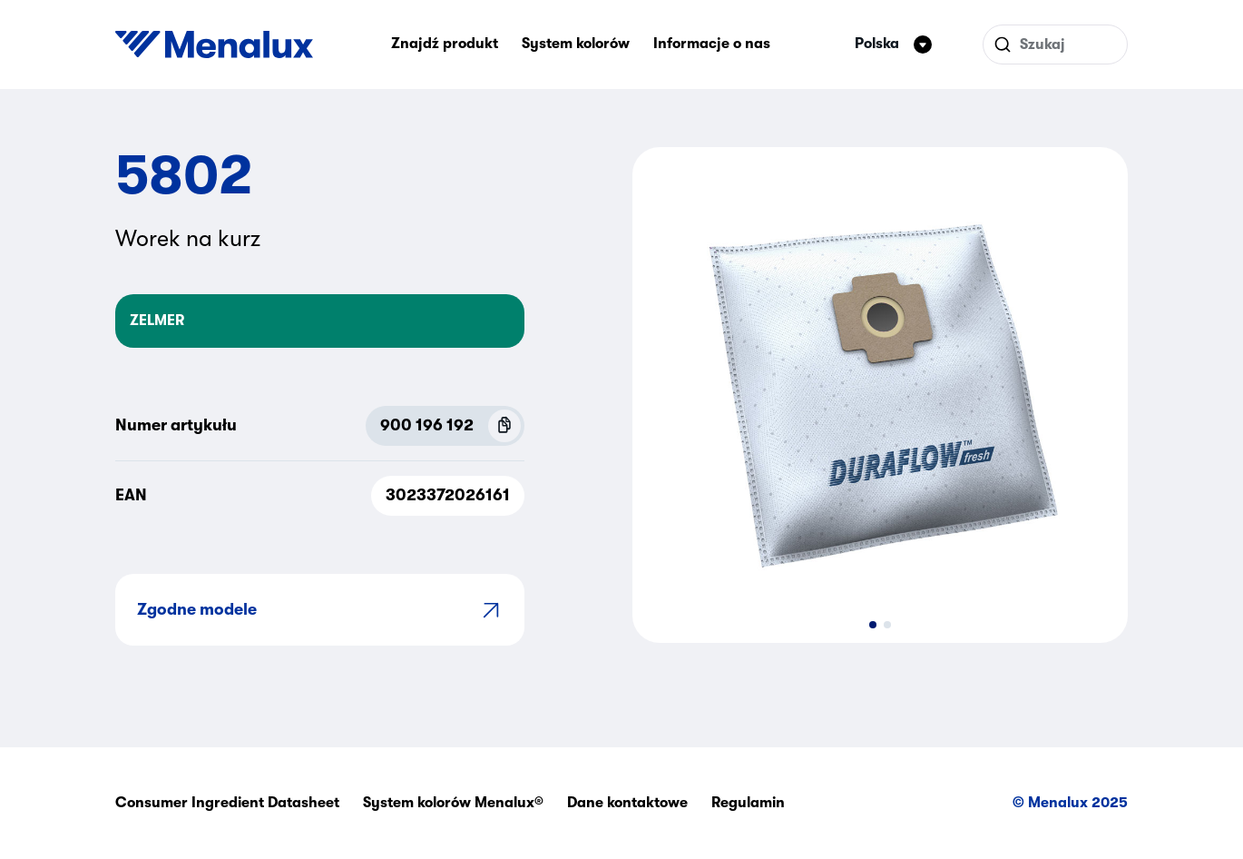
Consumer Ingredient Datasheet (227, 803)
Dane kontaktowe (627, 803)
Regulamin (748, 803)
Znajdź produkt (444, 43)
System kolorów (576, 43)
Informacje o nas (711, 43)
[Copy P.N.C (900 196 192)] (504, 426)
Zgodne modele (320, 609)
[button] (872, 624)
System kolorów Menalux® (453, 803)
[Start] (214, 44)
